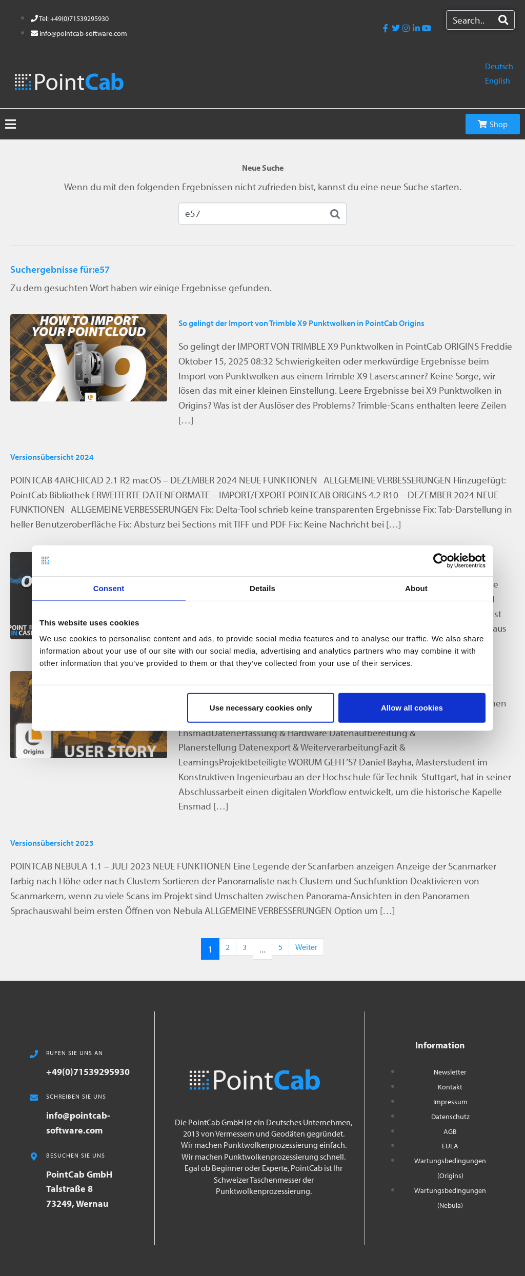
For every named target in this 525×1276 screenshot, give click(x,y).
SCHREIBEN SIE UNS (76, 1096)
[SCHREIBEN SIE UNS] (34, 1097)
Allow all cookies (412, 707)
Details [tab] (262, 587)
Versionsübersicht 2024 (52, 457)
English (497, 80)
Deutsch (499, 66)
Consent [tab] (109, 587)
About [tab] (416, 587)
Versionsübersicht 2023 (52, 843)
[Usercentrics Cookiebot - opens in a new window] (441, 560)
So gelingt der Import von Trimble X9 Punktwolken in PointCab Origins (301, 323)
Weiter (306, 947)
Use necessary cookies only (261, 707)
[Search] (503, 20)
